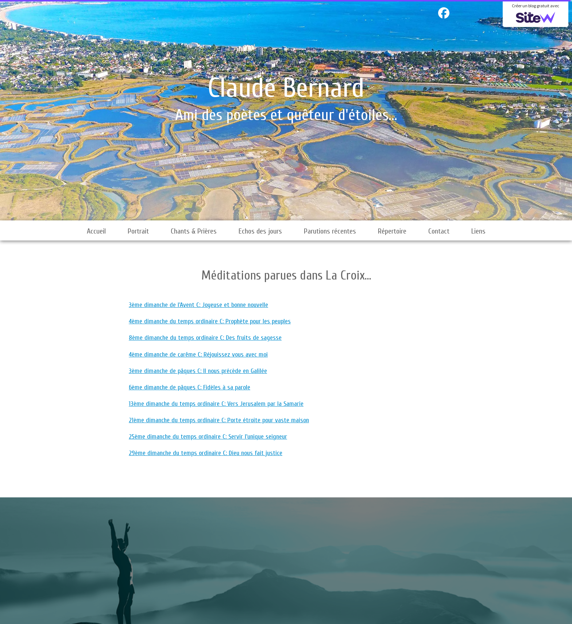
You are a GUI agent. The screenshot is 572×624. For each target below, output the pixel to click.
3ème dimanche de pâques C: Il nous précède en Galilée (198, 371)
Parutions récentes (330, 231)
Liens (478, 231)
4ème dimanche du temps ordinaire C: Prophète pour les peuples (210, 321)
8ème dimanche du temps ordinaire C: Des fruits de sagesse (205, 338)
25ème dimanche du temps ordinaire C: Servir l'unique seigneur (208, 436)
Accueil (96, 231)
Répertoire (392, 231)
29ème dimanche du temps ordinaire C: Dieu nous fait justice (205, 453)
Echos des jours (260, 231)
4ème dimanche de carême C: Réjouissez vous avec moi (198, 354)
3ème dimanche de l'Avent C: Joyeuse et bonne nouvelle (198, 305)
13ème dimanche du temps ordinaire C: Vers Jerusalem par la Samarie (216, 404)
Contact (438, 231)
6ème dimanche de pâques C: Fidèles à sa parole (189, 387)
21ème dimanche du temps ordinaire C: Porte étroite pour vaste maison (219, 420)
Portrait (138, 231)
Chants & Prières (194, 231)
